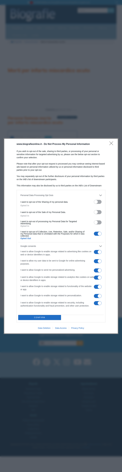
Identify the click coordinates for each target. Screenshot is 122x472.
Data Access (61, 328)
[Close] (112, 144)
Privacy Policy (77, 328)
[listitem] (61, 195)
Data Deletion (44, 328)
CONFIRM (39, 317)
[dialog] (61, 236)
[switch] (98, 202)
